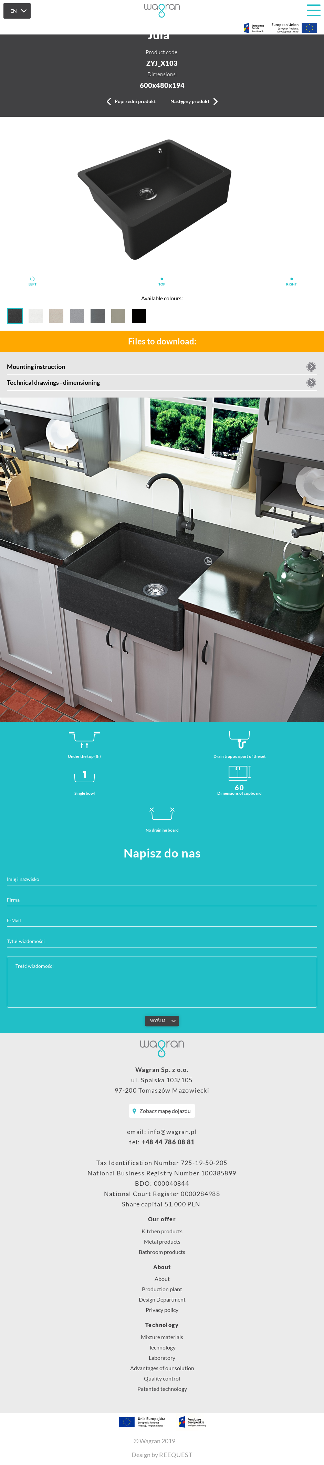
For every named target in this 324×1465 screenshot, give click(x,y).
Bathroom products (162, 1251)
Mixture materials (162, 1337)
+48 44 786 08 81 (168, 1142)
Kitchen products (162, 1231)
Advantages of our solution (162, 1368)
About (162, 1267)
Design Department (162, 1299)
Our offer (162, 1219)
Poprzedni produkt (135, 101)
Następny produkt (189, 101)
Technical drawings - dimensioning (53, 382)
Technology (162, 1325)
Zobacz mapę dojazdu (165, 1110)
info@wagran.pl (172, 1131)
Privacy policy (162, 1309)
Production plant (162, 1289)
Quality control (162, 1378)
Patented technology (162, 1388)
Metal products (162, 1241)
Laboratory (162, 1357)
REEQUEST (176, 1454)
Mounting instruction (36, 366)
